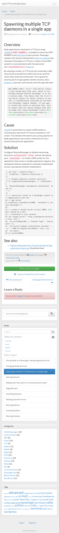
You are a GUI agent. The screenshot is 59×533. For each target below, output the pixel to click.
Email (6, 440)
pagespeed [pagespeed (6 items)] (16, 502)
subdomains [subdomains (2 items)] (26, 509)
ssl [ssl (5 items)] (18, 508)
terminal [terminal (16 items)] (36, 508)
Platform (8, 458)
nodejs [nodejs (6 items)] (7, 502)
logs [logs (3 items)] (40, 500)
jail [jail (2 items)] (30, 500)
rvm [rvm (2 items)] (38, 506)
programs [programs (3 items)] (7, 506)
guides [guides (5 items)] (16, 499)
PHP (6, 455)
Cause (7, 344)
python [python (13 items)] (19, 505)
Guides (7, 446)
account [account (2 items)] (6, 493)
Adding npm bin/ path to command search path (26, 382)
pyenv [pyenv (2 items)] (12, 506)
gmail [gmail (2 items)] (8, 500)
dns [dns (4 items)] (17, 496)
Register (32, 522)
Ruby (6, 464)
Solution (7, 347)
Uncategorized (10, 472)
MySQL (7, 449)
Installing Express (14, 394)
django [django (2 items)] (13, 497)
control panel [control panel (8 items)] (45, 493)
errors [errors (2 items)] (30, 497)
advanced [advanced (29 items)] (16, 492)
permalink (25, 260)
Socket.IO (8, 82)
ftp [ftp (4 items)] (5, 499)
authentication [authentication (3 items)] (29, 493)
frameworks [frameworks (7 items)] (48, 496)
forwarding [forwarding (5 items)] (37, 496)
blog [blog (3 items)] (36, 493)
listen (8, 53)
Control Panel (10, 435)
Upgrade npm (12, 388)
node (17, 258)
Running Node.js (13, 416)
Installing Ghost (13, 410)
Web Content (9, 475)
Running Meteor (13, 405)
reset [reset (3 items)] (29, 506)
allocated (21, 55)
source (30, 67)
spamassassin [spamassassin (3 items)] (12, 509)
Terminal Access (11, 469)
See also (7, 351)
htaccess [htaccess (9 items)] (24, 499)
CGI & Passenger (11, 432)
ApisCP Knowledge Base (14, 3)
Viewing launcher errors (16, 399)
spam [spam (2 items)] (5, 509)
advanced (10, 258)
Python (7, 461)
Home (4, 11)
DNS (6, 437)
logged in (21, 296)
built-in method (42, 58)
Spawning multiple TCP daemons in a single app (27, 371)
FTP (5, 443)
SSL (5, 466)
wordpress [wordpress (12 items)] (10, 511)
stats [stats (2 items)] (21, 509)
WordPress (8, 478)
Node (12, 11)
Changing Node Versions (42, 281)
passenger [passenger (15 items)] (27, 502)
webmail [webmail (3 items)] (50, 509)
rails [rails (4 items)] (25, 505)
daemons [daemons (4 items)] (7, 496)
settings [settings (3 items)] (50, 506)
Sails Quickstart (14, 279)
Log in (21, 522)
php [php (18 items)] (50, 502)
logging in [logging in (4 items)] (35, 499)
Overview (8, 341)
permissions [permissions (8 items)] (41, 502)
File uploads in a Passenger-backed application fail (28, 360)
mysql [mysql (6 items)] (45, 499)
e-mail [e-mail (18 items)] (23, 496)
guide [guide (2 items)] (11, 500)
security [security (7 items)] (44, 505)
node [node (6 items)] (51, 499)
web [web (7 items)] (44, 508)
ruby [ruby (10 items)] (34, 505)
